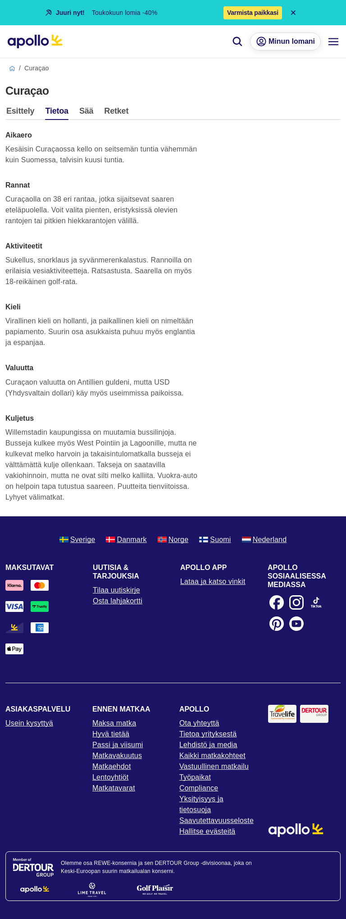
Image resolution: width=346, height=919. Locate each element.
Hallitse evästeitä (207, 831)
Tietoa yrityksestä (208, 734)
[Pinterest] (277, 624)
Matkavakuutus (117, 755)
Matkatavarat (113, 788)
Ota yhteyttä (199, 723)
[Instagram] (296, 602)
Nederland (264, 539)
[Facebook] (277, 602)
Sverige (77, 539)
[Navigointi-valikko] (333, 41)
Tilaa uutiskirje (116, 590)
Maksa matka (114, 723)
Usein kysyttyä (29, 723)
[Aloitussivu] (35, 41)
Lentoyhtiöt (110, 777)
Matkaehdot (111, 766)
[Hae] (237, 41)
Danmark (126, 539)
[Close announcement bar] (293, 13)
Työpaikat (195, 777)
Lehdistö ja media (208, 745)
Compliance (198, 788)
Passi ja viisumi (117, 745)
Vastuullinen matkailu (214, 766)
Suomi (215, 539)
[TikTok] (316, 602)
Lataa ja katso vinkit (213, 581)
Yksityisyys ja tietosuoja (201, 804)
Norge (173, 539)
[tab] (22, 113)
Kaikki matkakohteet (212, 755)
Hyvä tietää (110, 734)
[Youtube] (296, 624)
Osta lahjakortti (117, 601)
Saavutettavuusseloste (216, 820)
